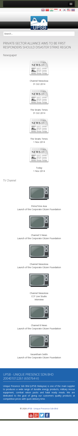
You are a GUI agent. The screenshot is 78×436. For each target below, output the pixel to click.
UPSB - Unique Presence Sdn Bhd (42, 408)
